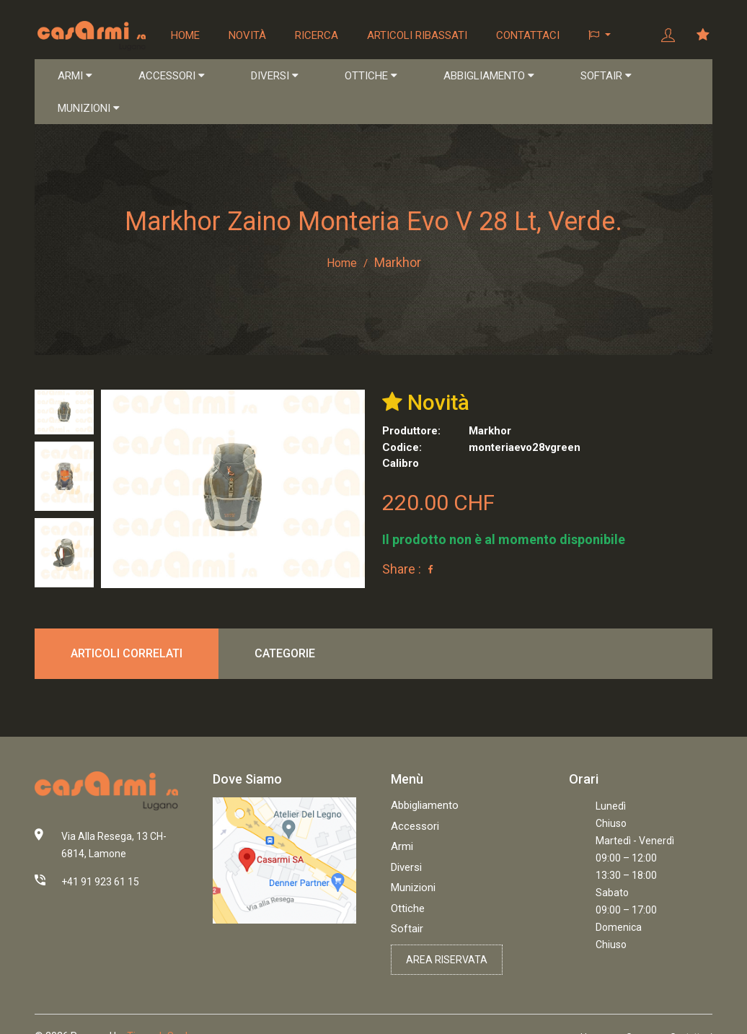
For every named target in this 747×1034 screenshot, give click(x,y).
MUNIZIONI (89, 108)
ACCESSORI (171, 76)
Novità (248, 35)
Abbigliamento (425, 805)
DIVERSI (275, 76)
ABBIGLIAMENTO (488, 76)
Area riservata (446, 960)
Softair (407, 929)
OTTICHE (371, 76)
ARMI (75, 76)
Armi (402, 847)
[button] (600, 35)
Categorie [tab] (285, 653)
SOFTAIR (606, 76)
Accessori (415, 826)
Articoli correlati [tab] (126, 653)
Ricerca (317, 35)
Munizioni (413, 888)
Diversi (406, 868)
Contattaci (528, 35)
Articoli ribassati (418, 35)
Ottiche (408, 909)
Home (186, 35)
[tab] (64, 412)
